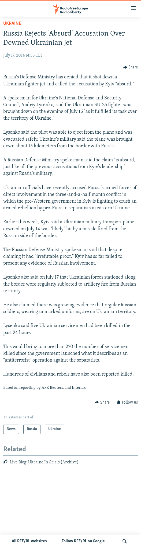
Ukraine (12, 23)
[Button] (130, 67)
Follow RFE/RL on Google (83, 541)
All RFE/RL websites (29, 541)
